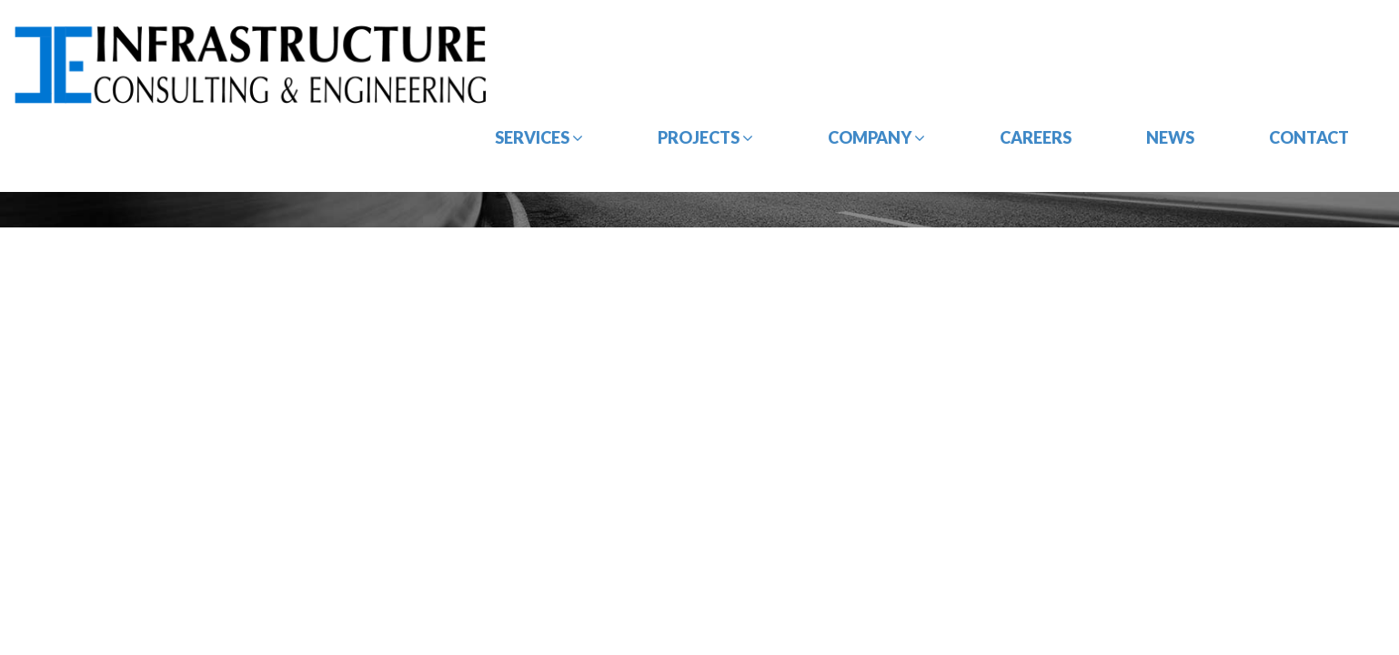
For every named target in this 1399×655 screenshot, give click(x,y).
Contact (1309, 137)
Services (539, 137)
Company (876, 137)
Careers (1036, 137)
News (1170, 137)
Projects (705, 137)
